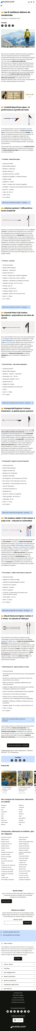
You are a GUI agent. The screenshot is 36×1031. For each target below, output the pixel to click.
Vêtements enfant (23, 837)
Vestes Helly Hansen (24, 848)
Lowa (2, 813)
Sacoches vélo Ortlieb (24, 871)
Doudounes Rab (23, 864)
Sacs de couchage (6, 856)
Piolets (2, 863)
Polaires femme (5, 841)
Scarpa (21, 809)
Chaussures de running (7, 869)
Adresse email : (18, 919)
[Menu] (1, 5)
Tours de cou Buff (23, 875)
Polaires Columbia (23, 850)
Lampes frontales (5, 854)
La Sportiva (4, 811)
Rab (2, 809)
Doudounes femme (6, 837)
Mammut (21, 813)
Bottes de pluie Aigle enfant (26, 841)
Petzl (20, 824)
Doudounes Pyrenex (24, 846)
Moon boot (4, 820)
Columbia (21, 807)
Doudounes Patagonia (24, 879)
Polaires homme (5, 848)
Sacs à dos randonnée (7, 861)
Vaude (20, 811)
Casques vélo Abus (24, 877)
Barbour (3, 824)
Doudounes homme (6, 843)
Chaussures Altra (23, 873)
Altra (2, 816)
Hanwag (21, 820)
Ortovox (3, 807)
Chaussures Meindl (24, 856)
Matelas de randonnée (7, 852)
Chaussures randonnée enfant (7, 874)
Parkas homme (5, 846)
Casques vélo (4, 877)
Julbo (20, 816)
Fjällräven (21, 805)
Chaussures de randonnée (8, 865)
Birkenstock (22, 822)
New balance (22, 818)
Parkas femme (5, 839)
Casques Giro (22, 862)
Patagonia (3, 805)
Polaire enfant (22, 839)
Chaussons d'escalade (7, 871)
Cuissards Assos (23, 860)
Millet (2, 818)
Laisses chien (22, 869)
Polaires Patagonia (23, 843)
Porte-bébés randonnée (7, 879)
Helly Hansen (4, 822)
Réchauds (3, 858)
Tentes (3, 850)
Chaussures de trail (6, 867)
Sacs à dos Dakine (23, 858)
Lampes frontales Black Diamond (25, 853)
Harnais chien (22, 866)
